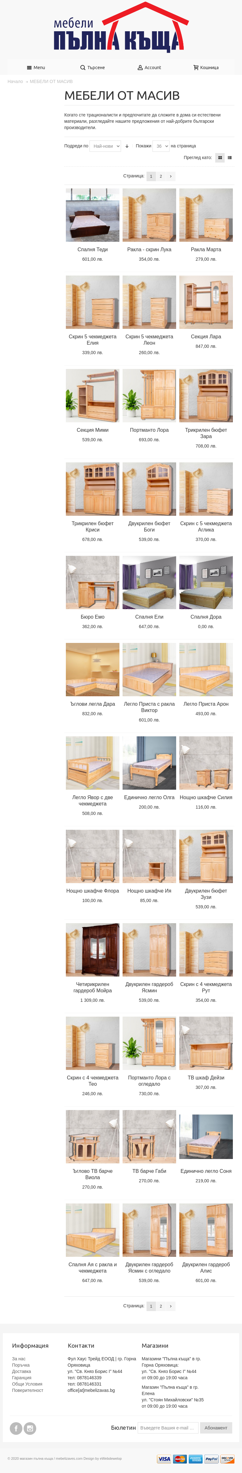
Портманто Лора (149, 430)
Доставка (21, 1371)
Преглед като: (198, 157)
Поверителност (27, 1390)
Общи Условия (27, 1384)
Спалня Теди (93, 249)
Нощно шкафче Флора (92, 891)
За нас (19, 1358)
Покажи (143, 145)
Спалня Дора (206, 617)
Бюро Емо (92, 617)
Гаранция (21, 1377)
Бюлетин (123, 1427)
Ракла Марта (206, 249)
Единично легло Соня (206, 1171)
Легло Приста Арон (205, 704)
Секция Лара (206, 336)
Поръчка (21, 1365)
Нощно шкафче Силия (206, 797)
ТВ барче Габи (149, 1171)
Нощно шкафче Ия (149, 891)
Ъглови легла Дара (92, 704)
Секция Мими (93, 430)
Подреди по (76, 145)
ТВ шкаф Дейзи (206, 1077)
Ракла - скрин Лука (149, 249)
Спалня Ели (149, 617)
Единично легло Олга (149, 797)
